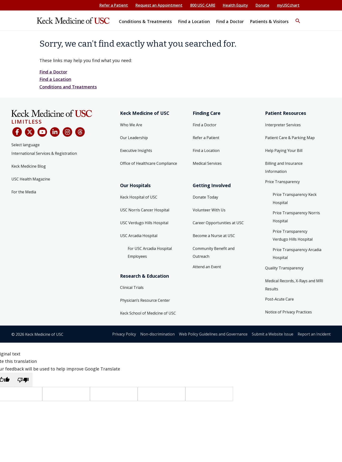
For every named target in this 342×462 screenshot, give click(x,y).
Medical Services (207, 163)
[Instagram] (67, 132)
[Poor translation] (23, 380)
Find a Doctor (53, 72)
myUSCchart (288, 5)
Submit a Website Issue (272, 334)
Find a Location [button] (194, 21)
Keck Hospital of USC (138, 197)
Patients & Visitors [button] (269, 21)
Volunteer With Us (209, 210)
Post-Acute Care (279, 299)
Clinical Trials (132, 287)
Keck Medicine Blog (28, 166)
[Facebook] (17, 132)
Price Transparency (282, 181)
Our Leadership (134, 137)
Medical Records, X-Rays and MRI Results (294, 285)
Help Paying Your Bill (283, 150)
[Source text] (114, 394)
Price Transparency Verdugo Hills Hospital (293, 235)
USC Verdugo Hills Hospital (144, 222)
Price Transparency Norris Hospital (296, 217)
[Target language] (66, 394)
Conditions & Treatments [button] (145, 21)
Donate (262, 5)
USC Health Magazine (30, 179)
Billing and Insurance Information (284, 167)
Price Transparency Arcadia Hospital (297, 253)
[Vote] (209, 394)
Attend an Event (207, 266)
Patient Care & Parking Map (290, 137)
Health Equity (235, 5)
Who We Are (131, 124)
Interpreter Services (283, 124)
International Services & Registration (44, 153)
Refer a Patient (113, 5)
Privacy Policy (124, 334)
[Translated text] (161, 394)
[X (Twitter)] (29, 132)
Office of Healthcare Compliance (148, 163)
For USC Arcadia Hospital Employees (150, 252)
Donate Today (205, 197)
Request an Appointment (159, 5)
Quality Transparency (284, 268)
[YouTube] (42, 132)
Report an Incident (314, 334)
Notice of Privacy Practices (288, 312)
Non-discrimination (157, 334)
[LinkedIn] (55, 132)
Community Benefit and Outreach (213, 252)
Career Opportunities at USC (218, 222)
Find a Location (55, 79)
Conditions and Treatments (68, 87)
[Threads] (80, 132)
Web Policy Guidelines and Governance (213, 334)
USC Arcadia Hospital (138, 235)
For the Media (23, 192)
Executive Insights (136, 150)
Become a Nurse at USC (214, 235)
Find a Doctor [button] (230, 21)
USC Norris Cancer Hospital (144, 210)
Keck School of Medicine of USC (148, 313)
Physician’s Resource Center (145, 300)
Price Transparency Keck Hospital (295, 198)
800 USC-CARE (202, 5)
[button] (298, 18)
